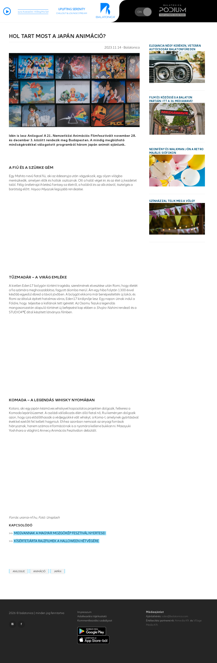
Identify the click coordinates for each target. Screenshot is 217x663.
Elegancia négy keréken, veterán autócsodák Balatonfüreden (175, 47)
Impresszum (84, 612)
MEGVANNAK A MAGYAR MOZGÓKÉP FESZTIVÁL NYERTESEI (59, 533)
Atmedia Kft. (182, 620)
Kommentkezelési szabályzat (94, 620)
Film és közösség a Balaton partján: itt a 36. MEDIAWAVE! (171, 99)
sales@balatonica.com (175, 616)
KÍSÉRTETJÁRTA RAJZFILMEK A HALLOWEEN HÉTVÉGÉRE (56, 541)
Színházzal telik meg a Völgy (172, 201)
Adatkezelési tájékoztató (92, 616)
